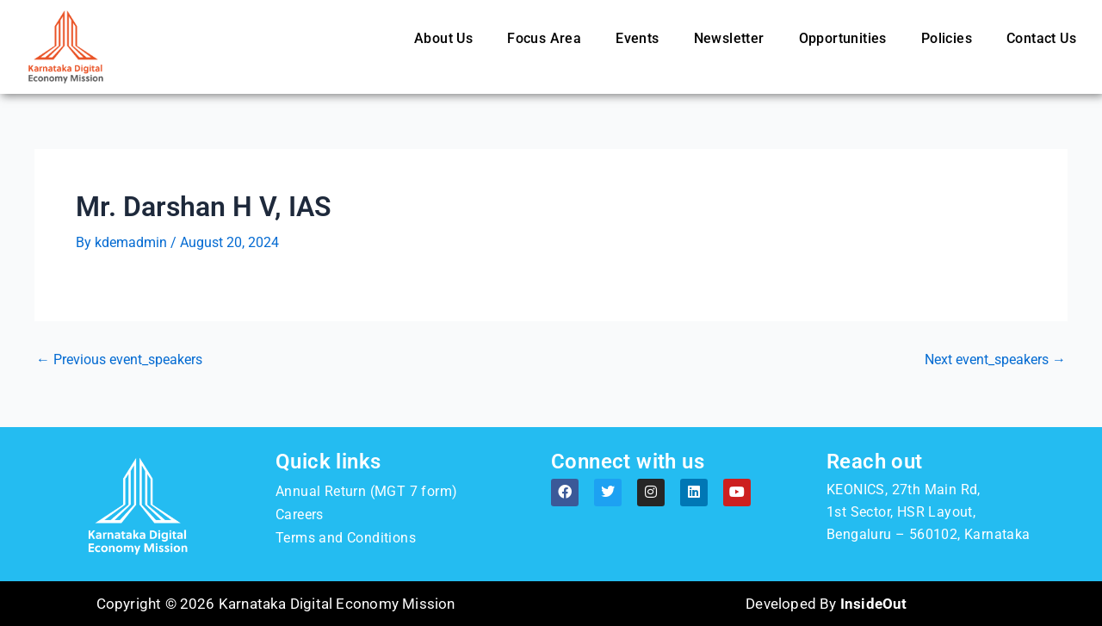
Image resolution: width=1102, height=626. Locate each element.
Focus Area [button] (544, 38)
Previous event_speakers (119, 360)
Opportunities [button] (843, 38)
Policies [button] (946, 38)
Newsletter (729, 38)
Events (637, 38)
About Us (443, 38)
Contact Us (1041, 38)
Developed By (826, 603)
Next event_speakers (995, 360)
